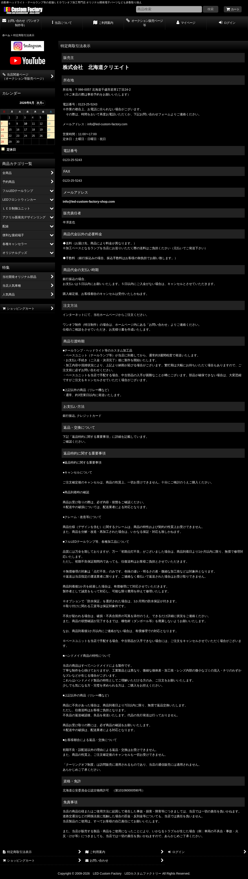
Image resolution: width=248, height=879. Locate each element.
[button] (62, 23)
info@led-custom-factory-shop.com (89, 201)
